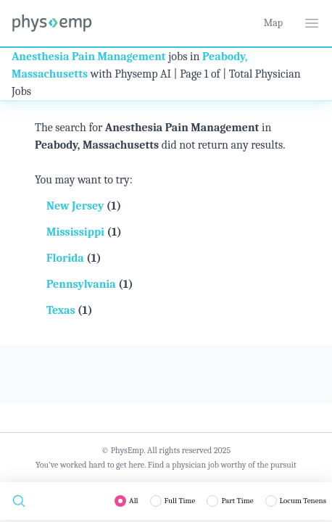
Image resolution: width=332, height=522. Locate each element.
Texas (62, 310)
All (133, 500)
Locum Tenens (303, 500)
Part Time (237, 500)
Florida (66, 258)
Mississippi (76, 232)
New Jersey (76, 205)
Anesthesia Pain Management (89, 56)
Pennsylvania (82, 284)
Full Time (180, 500)
